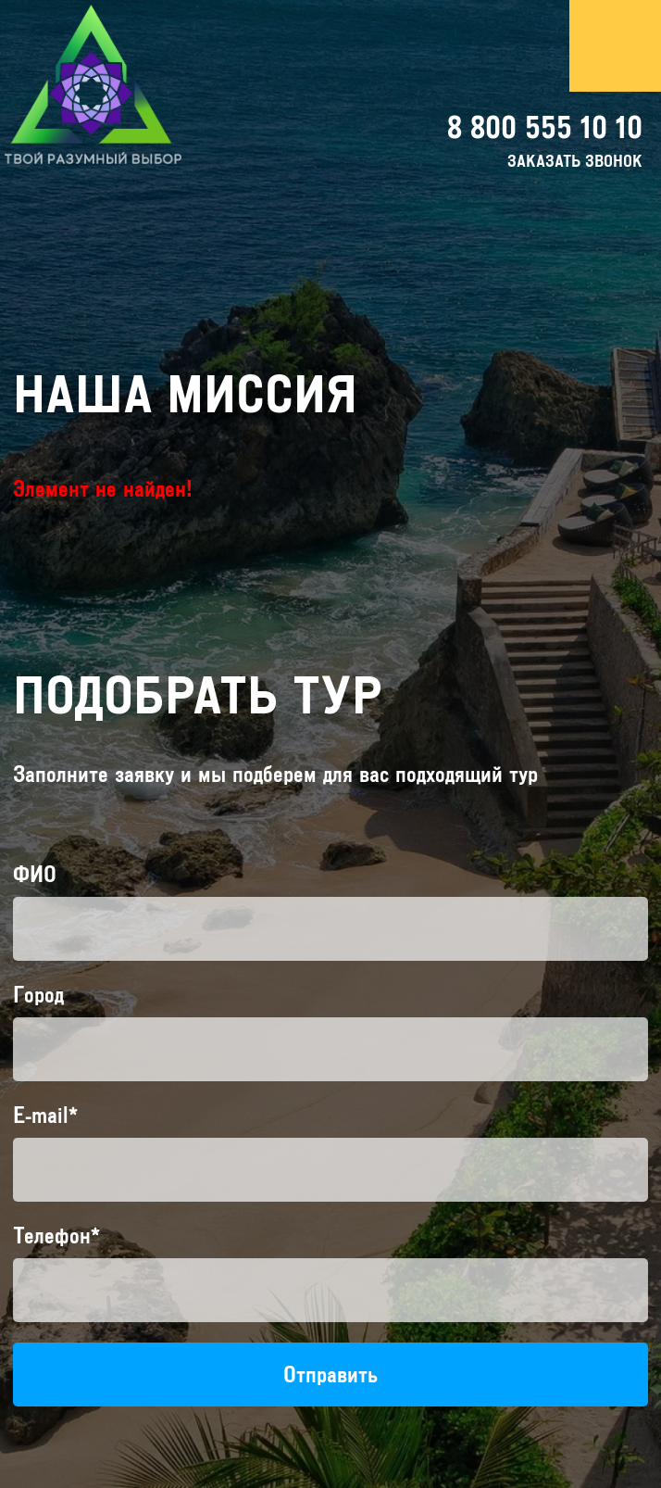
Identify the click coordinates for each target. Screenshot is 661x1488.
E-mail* (45, 1115)
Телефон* (56, 1235)
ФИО (34, 874)
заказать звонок (574, 161)
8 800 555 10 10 (544, 127)
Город (38, 994)
